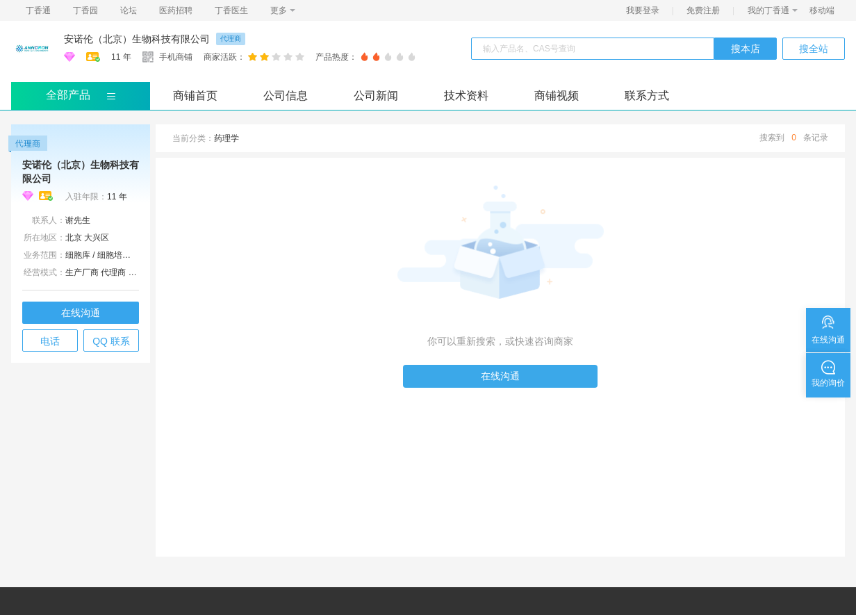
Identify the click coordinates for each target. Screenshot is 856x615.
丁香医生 (231, 10)
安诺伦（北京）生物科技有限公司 (137, 38)
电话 (50, 341)
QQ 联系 (111, 341)
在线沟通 (80, 312)
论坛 (128, 10)
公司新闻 (376, 95)
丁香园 (85, 10)
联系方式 (647, 95)
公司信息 (285, 95)
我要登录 (642, 10)
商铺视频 (556, 95)
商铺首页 (195, 95)
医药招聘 (175, 10)
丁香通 (38, 10)
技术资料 (466, 95)
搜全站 (813, 48)
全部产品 (68, 95)
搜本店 (745, 48)
